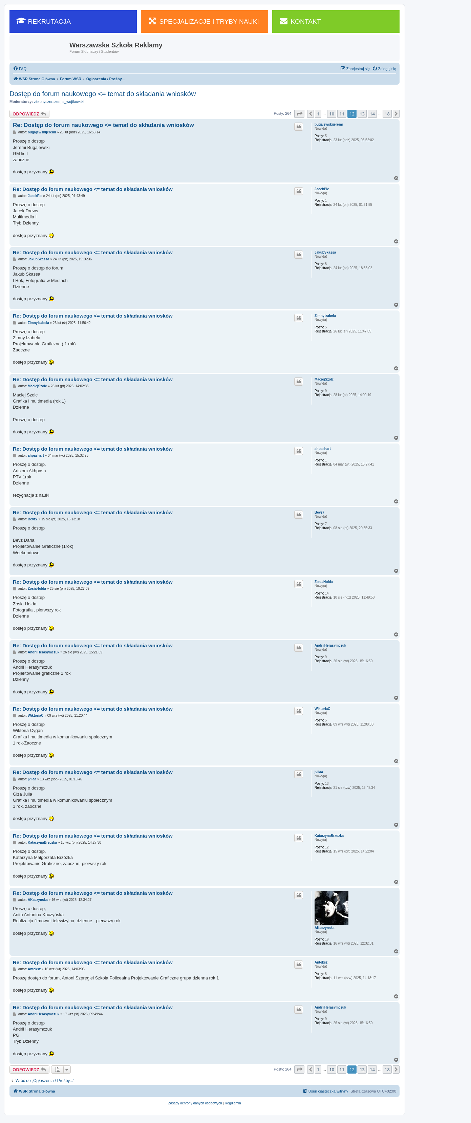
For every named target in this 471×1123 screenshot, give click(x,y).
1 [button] (318, 114)
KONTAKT (300, 21)
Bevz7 (319, 512)
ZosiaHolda (324, 582)
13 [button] (362, 114)
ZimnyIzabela (325, 316)
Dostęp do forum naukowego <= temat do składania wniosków (102, 94)
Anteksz (321, 962)
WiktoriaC (322, 709)
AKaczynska (325, 928)
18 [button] (387, 114)
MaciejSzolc (324, 379)
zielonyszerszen (47, 102)
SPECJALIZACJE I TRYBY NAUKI (203, 21)
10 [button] (331, 114)
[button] (299, 114)
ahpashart (323, 449)
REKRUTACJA (43, 21)
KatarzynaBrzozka (329, 836)
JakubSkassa (325, 252)
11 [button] (341, 114)
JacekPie (322, 189)
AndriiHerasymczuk (330, 645)
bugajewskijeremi (329, 124)
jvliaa (319, 772)
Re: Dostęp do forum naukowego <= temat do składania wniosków (103, 125)
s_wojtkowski (73, 102)
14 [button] (372, 114)
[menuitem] (19, 69)
